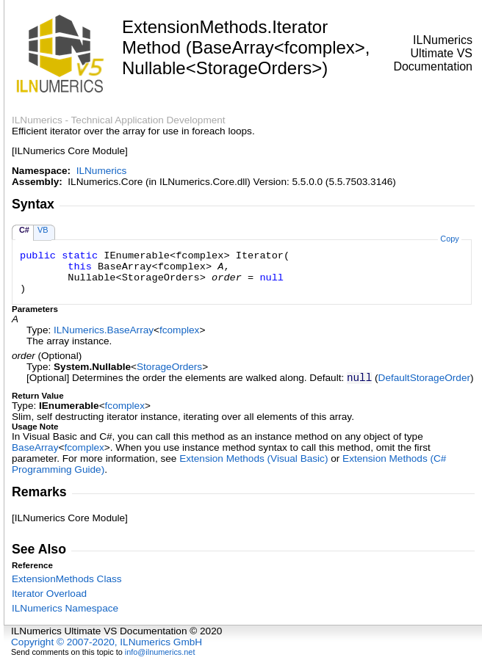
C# (24, 229)
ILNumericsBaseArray (104, 330)
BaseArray (35, 447)
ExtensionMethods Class (67, 578)
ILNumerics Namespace (65, 608)
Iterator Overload (49, 593)
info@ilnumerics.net (160, 652)
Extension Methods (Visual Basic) (253, 458)
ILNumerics (101, 170)
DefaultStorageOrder (424, 377)
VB (42, 229)
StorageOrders (169, 366)
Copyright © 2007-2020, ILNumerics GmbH (106, 642)
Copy (449, 238)
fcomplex (179, 330)
